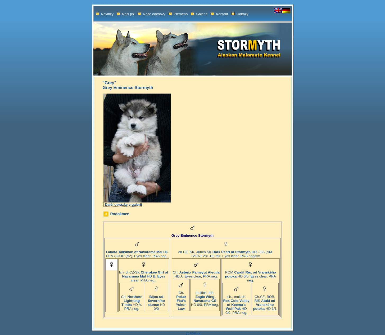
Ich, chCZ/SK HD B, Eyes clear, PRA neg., (143, 274)
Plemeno (178, 14)
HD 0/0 (156, 301)
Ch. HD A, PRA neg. (131, 301)
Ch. (181, 299)
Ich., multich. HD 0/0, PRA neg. (236, 303)
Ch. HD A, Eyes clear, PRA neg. (196, 272)
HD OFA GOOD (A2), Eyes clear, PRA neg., (137, 252)
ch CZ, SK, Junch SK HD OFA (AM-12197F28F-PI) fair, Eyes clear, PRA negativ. (225, 252)
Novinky (105, 14)
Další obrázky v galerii (123, 204)
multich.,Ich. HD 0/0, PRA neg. (205, 297)
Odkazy (239, 14)
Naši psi (125, 14)
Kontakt (219, 14)
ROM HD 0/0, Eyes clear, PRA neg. (250, 274)
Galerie (199, 14)
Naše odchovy (151, 14)
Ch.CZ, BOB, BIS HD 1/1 (265, 301)
